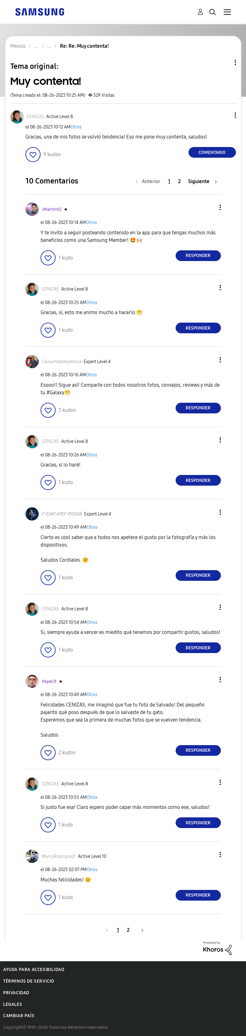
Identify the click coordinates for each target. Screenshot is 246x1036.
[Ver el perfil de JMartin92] (52, 209)
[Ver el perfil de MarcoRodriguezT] (59, 856)
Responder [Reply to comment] (198, 255)
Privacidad (16, 992)
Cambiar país (18, 1015)
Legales (12, 1004)
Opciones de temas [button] (224, 62)
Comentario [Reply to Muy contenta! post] (212, 152)
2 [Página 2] (179, 181)
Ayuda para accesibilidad (33, 969)
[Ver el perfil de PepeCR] (49, 681)
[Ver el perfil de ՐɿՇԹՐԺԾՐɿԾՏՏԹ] (62, 514)
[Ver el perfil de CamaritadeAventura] (61, 361)
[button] (224, 115)
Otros (76, 127)
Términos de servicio (28, 981)
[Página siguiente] (202, 181)
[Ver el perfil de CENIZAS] (35, 116)
